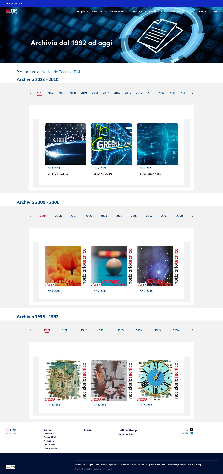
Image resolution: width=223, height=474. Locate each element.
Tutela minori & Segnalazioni (106, 465)
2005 (104, 216)
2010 (183, 93)
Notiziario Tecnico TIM (60, 71)
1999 (47, 330)
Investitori (98, 11)
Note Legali (88, 465)
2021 (62, 93)
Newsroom (137, 11)
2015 (128, 93)
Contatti (88, 430)
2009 (43, 216)
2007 (73, 216)
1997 (84, 330)
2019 (84, 93)
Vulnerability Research (177, 465)
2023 (39, 93)
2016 (117, 93)
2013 (150, 93)
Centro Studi (156, 11)
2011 (172, 93)
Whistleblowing (194, 465)
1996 (102, 330)
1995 (121, 330)
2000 (179, 216)
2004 (119, 216)
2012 (161, 93)
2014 (139, 93)
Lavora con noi (177, 11)
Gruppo (81, 11)
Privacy (78, 465)
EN (215, 11)
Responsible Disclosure (155, 465)
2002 (149, 216)
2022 (51, 93)
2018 (95, 93)
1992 (176, 330)
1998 (65, 330)
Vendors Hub (126, 434)
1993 (158, 330)
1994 (139, 330)
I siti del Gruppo (128, 430)
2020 (73, 93)
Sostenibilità (117, 11)
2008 (58, 216)
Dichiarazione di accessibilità (132, 465)
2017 (106, 93)
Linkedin (187, 433)
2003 (134, 216)
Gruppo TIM (11, 3)
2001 (164, 216)
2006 (89, 216)
